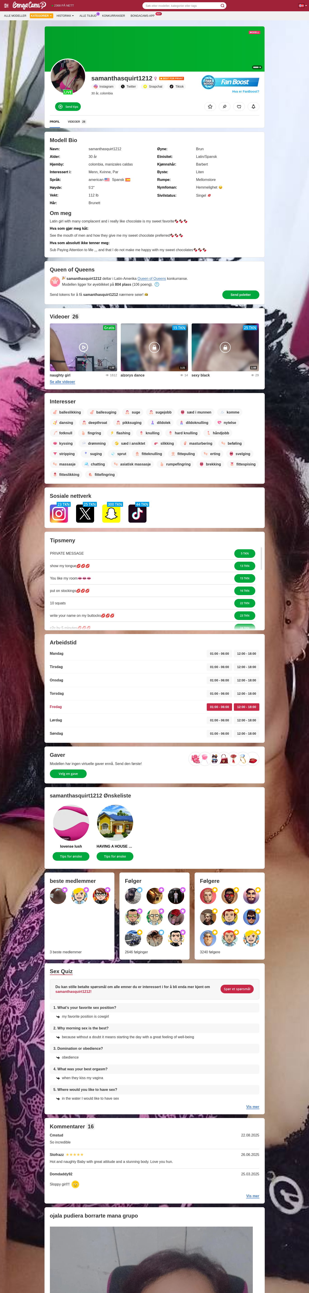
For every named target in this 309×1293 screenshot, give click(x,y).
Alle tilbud (89, 15)
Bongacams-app (144, 15)
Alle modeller (15, 15)
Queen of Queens (151, 279)
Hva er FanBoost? (245, 91)
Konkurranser (113, 15)
